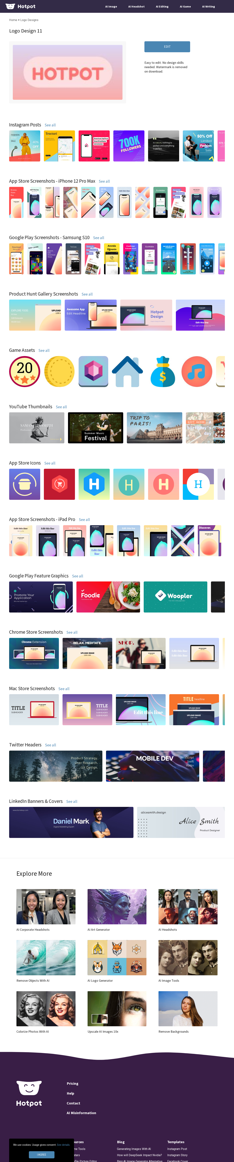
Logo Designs (29, 20)
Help (70, 1093)
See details (63, 1144)
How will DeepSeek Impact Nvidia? (139, 1155)
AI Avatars (73, 1155)
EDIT (167, 46)
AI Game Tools (76, 1149)
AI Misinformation (81, 1112)
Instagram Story (177, 1155)
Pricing (72, 1083)
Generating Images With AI (134, 1149)
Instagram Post (177, 1149)
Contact (73, 1103)
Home (13, 20)
